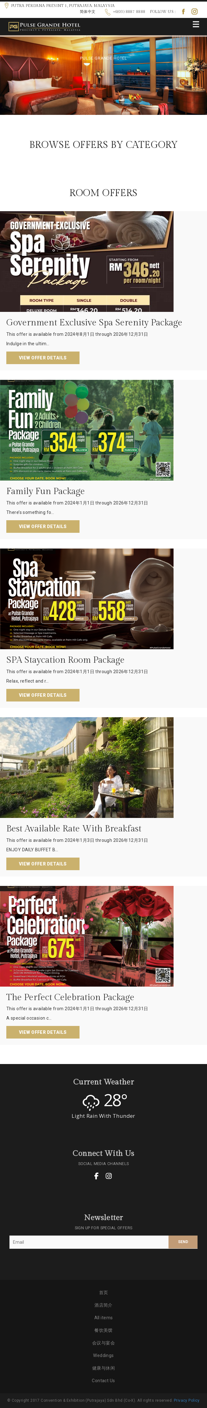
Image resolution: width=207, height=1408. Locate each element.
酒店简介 (103, 1305)
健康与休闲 (103, 1368)
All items (103, 1317)
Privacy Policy (187, 1400)
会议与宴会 (103, 1342)
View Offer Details (43, 357)
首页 (103, 1292)
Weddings (103, 1355)
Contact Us (103, 1380)
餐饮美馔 (103, 1330)
